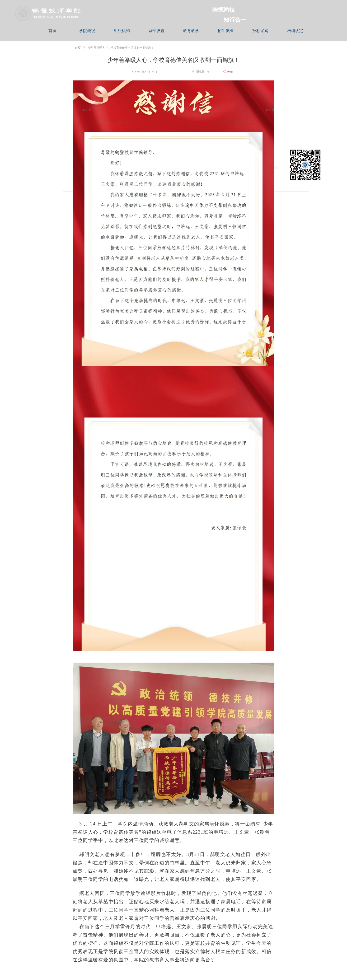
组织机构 (122, 30)
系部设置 (156, 30)
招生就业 (226, 30)
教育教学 (191, 30)
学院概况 (87, 30)
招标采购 (260, 30)
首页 (52, 30)
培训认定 (295, 30)
